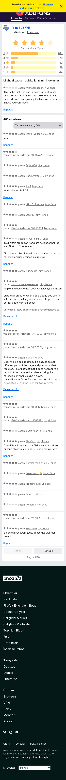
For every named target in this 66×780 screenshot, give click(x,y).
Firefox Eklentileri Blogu (19, 605)
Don (28, 494)
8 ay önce (37, 186)
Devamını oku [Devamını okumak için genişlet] (11, 316)
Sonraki (48, 551)
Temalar (30, 18)
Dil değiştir (9, 767)
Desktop (9, 666)
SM (28, 357)
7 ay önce (48, 175)
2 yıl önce (43, 528)
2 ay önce (48, 133)
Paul (28, 186)
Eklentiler (10, 593)
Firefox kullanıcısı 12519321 (26, 518)
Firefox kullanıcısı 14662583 (27, 420)
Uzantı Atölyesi (14, 612)
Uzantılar (16, 18)
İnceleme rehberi (14, 649)
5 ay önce (44, 165)
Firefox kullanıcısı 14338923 (26, 347)
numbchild (31, 270)
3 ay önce (49, 155)
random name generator (24, 284)
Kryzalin (30, 238)
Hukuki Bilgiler (38, 743)
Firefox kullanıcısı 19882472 (27, 155)
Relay (7, 709)
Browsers (9, 696)
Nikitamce (31, 483)
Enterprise (10, 679)
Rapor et (8, 109)
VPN (6, 702)
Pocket (8, 721)
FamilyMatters (34, 175)
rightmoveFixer (34, 462)
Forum (7, 636)
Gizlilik (6, 743)
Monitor (8, 715)
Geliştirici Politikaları (17, 624)
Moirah (30, 504)
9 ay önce (50, 204)
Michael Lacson (34, 87)
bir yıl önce (42, 214)
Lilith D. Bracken (35, 204)
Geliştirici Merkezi (15, 618)
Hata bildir (10, 643)
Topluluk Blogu (13, 630)
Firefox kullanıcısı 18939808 (27, 407)
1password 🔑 (34, 473)
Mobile (8, 672)
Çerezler (20, 743)
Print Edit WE (20, 27)
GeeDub (31, 441)
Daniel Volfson (34, 133)
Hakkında (10, 599)
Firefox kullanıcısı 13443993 (26, 333)
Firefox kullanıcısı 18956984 (27, 228)
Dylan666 (31, 165)
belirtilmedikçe (17, 750)
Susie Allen (32, 430)
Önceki (17, 551)
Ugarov (30, 214)
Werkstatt (31, 528)
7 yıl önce (50, 87)
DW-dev (33, 32)
